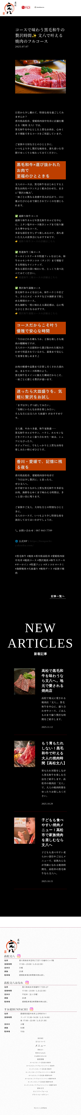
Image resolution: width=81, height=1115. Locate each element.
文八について (40, 1041)
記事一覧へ (58, 596)
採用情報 (40, 1059)
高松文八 (40, 1049)
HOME (40, 1038)
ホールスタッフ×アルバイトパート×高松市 (40, 1066)
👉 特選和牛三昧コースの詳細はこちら (36, 277)
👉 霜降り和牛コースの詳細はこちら (35, 241)
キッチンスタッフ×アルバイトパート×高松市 (40, 1072)
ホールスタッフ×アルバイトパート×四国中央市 (40, 1078)
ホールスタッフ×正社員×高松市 (40, 1062)
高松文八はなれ (40, 1053)
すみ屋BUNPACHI (40, 1056)
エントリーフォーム (40, 1091)
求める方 (40, 1088)
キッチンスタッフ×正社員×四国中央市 (40, 1082)
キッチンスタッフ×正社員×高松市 (40, 1069)
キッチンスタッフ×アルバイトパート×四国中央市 (40, 1085)
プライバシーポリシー (40, 1094)
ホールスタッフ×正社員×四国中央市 (40, 1075)
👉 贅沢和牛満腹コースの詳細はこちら (36, 313)
